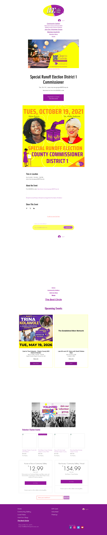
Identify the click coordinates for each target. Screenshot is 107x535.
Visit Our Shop (23, 517)
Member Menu (53, 34)
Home (53, 288)
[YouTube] (82, 527)
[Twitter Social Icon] (78, 527)
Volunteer (55, 512)
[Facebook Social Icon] (70, 527)
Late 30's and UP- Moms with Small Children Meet (71, 352)
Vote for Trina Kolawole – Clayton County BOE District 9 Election (35, 352)
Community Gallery (53, 290)
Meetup (54, 515)
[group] (53, 445)
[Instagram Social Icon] (74, 527)
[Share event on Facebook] (26, 208)
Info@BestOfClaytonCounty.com (30, 526)
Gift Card (54, 509)
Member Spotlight (53, 32)
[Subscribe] (68, 227)
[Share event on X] (30, 208)
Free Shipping (24, 455)
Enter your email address (40, 223)
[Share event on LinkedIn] (34, 208)
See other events (53, 98)
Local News (22, 515)
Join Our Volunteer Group (53, 29)
